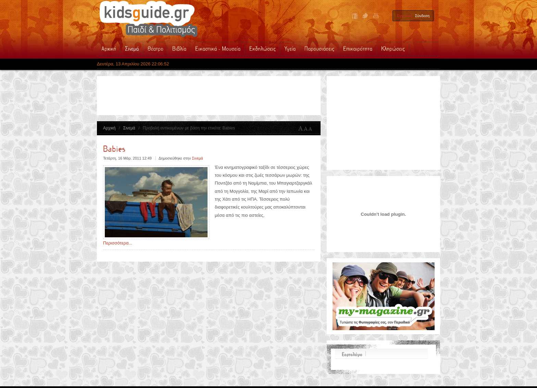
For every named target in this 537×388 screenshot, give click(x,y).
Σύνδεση (422, 16)
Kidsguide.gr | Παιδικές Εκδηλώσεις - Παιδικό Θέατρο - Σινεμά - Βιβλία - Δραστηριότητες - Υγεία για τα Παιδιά (148, 19)
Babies (114, 149)
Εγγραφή (404, 16)
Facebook (355, 16)
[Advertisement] (227, 95)
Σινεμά (129, 128)
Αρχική (109, 128)
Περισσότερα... (117, 243)
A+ (300, 128)
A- (311, 128)
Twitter (365, 16)
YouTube (375, 16)
